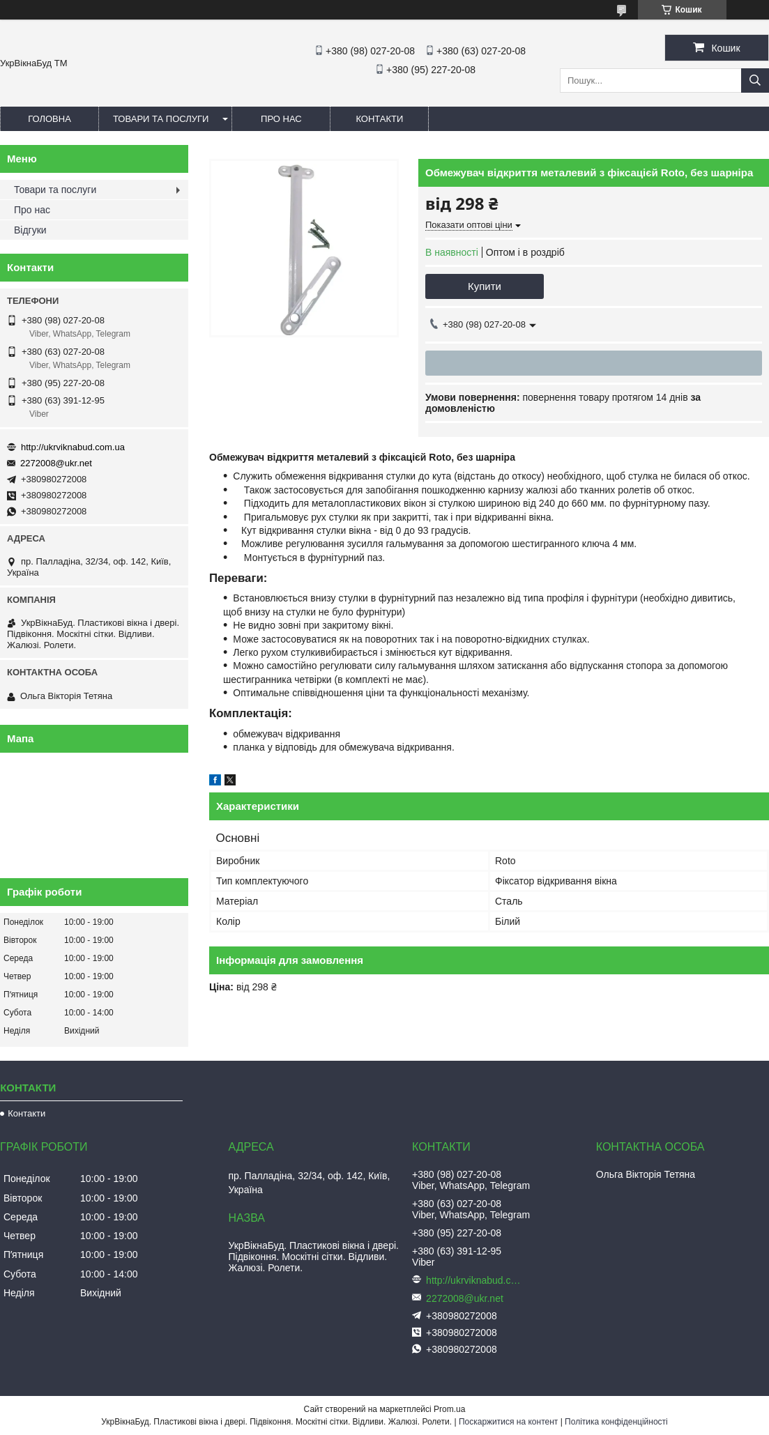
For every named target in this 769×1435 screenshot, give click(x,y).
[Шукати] (755, 80)
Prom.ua (449, 1409)
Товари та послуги (160, 119)
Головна (49, 119)
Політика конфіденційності (616, 1422)
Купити (484, 286)
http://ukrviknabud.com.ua (73, 447)
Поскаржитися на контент (508, 1422)
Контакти (379, 119)
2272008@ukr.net (56, 463)
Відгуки (30, 230)
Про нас (281, 119)
